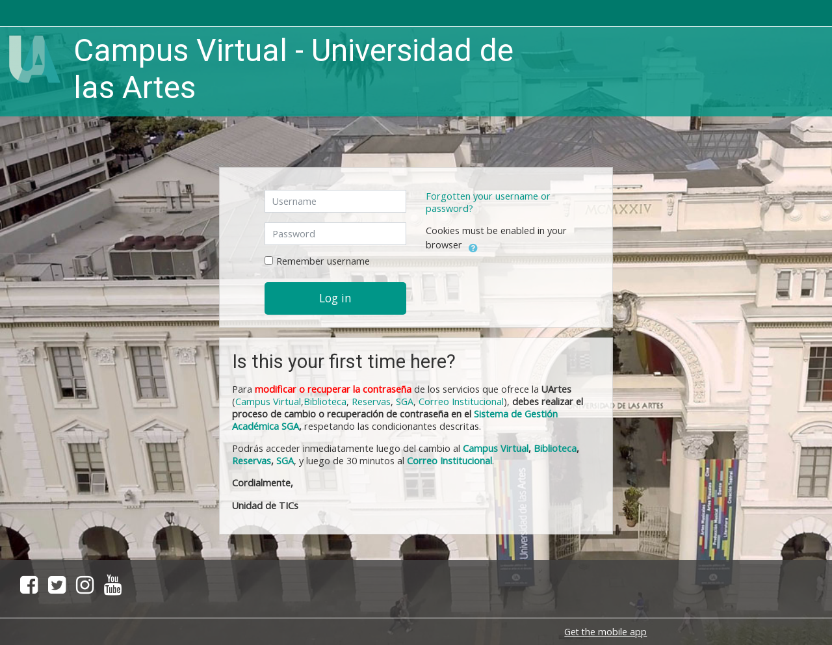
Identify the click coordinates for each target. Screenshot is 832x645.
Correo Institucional (461, 401)
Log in (335, 298)
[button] (473, 246)
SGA (404, 401)
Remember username (323, 261)
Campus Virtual (495, 448)
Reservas (371, 401)
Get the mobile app (605, 631)
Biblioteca (325, 401)
